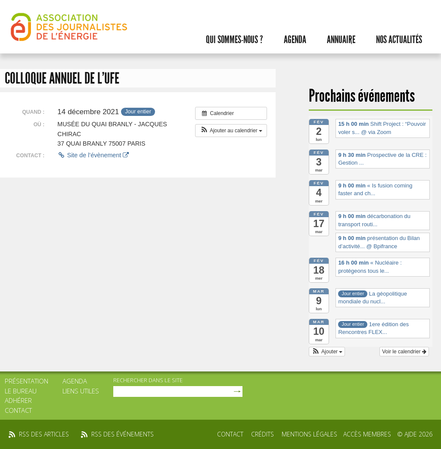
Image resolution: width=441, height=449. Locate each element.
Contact (18, 410)
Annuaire (341, 40)
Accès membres (367, 434)
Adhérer (18, 400)
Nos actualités (399, 40)
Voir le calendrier (404, 352)
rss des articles (44, 434)
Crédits (262, 434)
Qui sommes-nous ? (234, 40)
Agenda (295, 40)
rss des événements (122, 434)
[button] (231, 131)
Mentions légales (309, 434)
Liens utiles (80, 391)
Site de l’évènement (93, 155)
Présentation (26, 381)
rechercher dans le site (148, 380)
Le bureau (21, 391)
